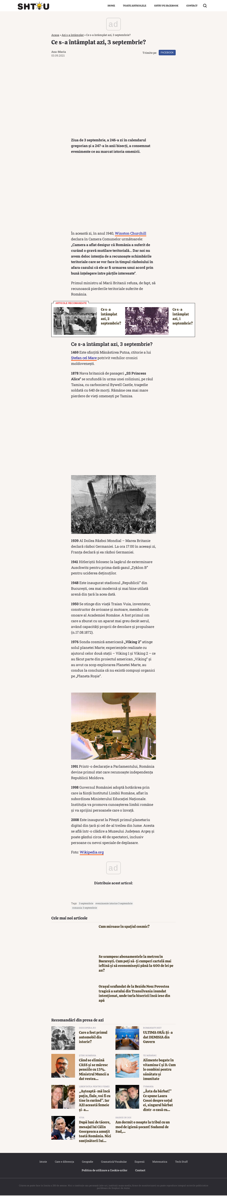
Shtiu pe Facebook (166, 5)
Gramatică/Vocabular (114, 1162)
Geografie (87, 1162)
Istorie (43, 1162)
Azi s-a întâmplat (73, 35)
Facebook (167, 52)
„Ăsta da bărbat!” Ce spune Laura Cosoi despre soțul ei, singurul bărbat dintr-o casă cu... (158, 1101)
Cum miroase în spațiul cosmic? (124, 927)
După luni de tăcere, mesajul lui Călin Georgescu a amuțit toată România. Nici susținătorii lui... (95, 1132)
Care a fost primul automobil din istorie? (93, 1038)
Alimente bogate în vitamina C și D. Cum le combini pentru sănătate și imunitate (159, 1070)
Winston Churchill (130, 233)
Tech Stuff (181, 1162)
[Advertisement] (113, 194)
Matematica (159, 1162)
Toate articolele (134, 5)
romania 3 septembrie (84, 908)
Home (111, 5)
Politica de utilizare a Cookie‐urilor (105, 1171)
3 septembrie (86, 903)
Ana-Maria (58, 52)
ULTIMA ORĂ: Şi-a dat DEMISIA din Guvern (158, 1038)
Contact (191, 5)
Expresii (139, 1162)
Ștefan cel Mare (84, 358)
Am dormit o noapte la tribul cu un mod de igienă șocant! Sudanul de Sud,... (142, 1127)
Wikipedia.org (92, 852)
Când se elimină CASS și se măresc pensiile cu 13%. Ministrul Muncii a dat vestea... (94, 1070)
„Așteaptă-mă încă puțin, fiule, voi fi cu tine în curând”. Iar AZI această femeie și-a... (94, 1101)
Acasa (55, 35)
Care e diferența (64, 1162)
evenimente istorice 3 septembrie (114, 903)
